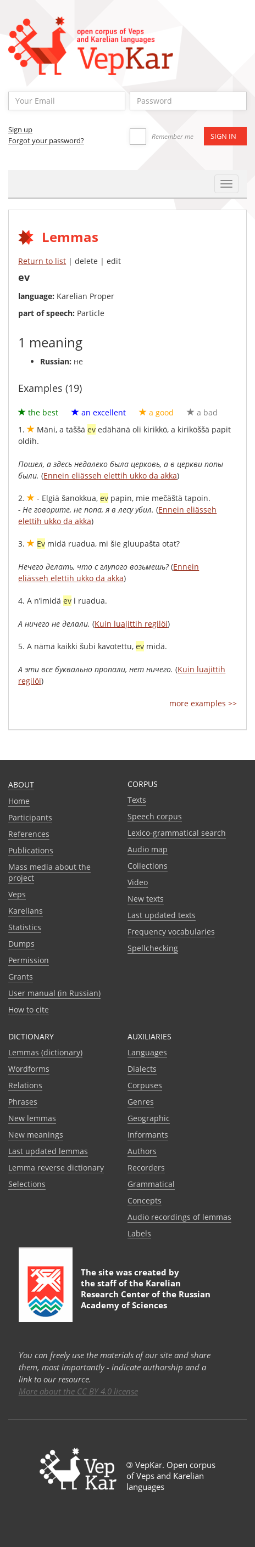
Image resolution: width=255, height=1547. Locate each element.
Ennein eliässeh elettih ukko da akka (110, 475)
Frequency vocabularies (171, 931)
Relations (25, 1085)
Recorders (146, 1167)
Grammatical (151, 1184)
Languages (147, 1052)
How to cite (28, 1009)
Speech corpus (154, 816)
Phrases (22, 1101)
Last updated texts (161, 915)
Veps (17, 894)
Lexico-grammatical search (176, 833)
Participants (30, 817)
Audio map (147, 849)
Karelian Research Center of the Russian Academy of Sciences (145, 1294)
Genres (140, 1101)
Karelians (25, 910)
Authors (142, 1151)
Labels (139, 1233)
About (21, 784)
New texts (145, 898)
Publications (30, 850)
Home (19, 801)
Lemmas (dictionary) (45, 1052)
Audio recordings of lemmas (179, 1217)
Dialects (142, 1069)
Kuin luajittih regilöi (131, 623)
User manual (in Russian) (54, 993)
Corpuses (144, 1085)
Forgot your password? (46, 140)
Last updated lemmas (48, 1151)
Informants (147, 1134)
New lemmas (32, 1118)
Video (137, 882)
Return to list (42, 261)
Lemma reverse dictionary (56, 1167)
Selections (27, 1184)
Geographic (148, 1118)
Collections (147, 865)
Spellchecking (152, 948)
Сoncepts (144, 1200)
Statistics (24, 927)
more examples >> (203, 703)
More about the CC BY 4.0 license (78, 1391)
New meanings (35, 1134)
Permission (28, 960)
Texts (136, 800)
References (28, 834)
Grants (20, 976)
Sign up (20, 129)
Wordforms (28, 1069)
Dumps (21, 943)
